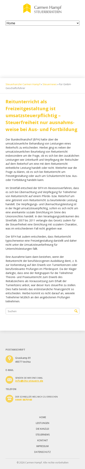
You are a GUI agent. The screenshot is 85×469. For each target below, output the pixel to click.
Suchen (76, 311)
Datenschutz (42, 452)
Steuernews (49, 84)
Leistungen (42, 423)
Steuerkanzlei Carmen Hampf (23, 84)
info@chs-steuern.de (29, 380)
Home (42, 417)
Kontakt (42, 440)
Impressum (42, 446)
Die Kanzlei (42, 428)
